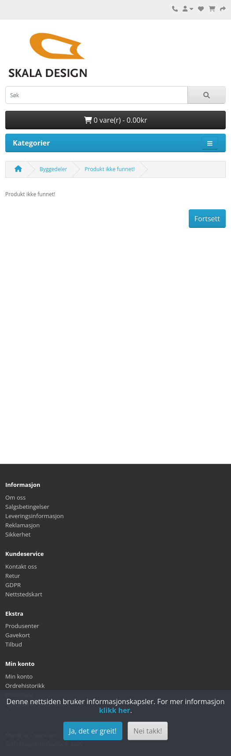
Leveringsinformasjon (34, 516)
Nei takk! (147, 731)
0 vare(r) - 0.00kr (115, 120)
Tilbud (13, 644)
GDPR (13, 585)
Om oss (15, 497)
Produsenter (22, 626)
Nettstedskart (23, 594)
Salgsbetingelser (27, 507)
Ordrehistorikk (24, 686)
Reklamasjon (22, 525)
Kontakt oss (21, 566)
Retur (12, 576)
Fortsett (207, 218)
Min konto (19, 676)
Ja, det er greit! (93, 731)
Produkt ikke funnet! (109, 169)
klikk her (114, 710)
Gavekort (17, 635)
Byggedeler (53, 169)
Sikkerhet (17, 534)
